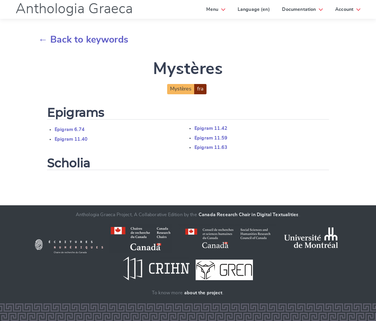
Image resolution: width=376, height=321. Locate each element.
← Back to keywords (83, 39)
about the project (203, 292)
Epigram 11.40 (71, 139)
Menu (212, 9)
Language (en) (254, 9)
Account (344, 9)
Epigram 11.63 (210, 147)
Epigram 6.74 (70, 129)
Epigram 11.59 (210, 138)
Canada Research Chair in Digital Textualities (248, 214)
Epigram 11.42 (210, 128)
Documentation (299, 9)
